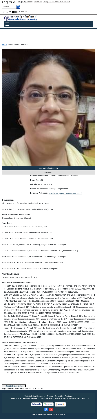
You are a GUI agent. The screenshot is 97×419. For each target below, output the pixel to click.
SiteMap (50, 396)
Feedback (68, 396)
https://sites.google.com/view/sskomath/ (65, 193)
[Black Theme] (13, 12)
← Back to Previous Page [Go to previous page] (14, 386)
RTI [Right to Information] (23, 2)
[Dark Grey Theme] (15, 12)
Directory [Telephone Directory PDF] (29, 2)
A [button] (10, 12)
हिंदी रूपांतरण (23, 11)
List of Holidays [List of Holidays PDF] (64, 2)
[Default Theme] (17, 12)
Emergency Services (50, 2)
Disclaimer (41, 396)
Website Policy (30, 396)
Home (4, 44)
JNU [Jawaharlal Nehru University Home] (19, 2)
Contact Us (38, 2)
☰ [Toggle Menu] (7, 24)
